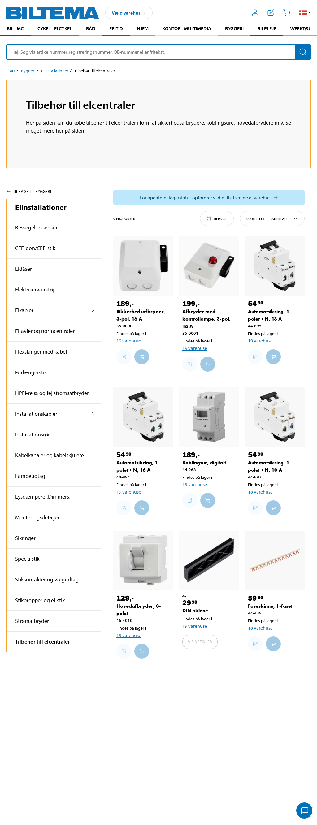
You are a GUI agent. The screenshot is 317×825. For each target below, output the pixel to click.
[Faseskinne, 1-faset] (275, 560)
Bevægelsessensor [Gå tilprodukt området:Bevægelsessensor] (36, 227)
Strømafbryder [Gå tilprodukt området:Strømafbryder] (32, 620)
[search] (158, 52)
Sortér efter (272, 218)
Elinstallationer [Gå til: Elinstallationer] (54, 71)
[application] (304, 811)
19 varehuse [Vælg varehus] (128, 341)
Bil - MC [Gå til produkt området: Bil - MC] (15, 28)
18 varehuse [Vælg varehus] (260, 492)
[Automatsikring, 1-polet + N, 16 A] (143, 417)
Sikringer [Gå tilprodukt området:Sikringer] (25, 538)
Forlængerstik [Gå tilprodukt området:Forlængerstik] (31, 372)
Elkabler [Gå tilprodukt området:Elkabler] (24, 310)
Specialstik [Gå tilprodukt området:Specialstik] (27, 558)
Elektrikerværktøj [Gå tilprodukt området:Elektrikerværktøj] (34, 289)
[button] (305, 12)
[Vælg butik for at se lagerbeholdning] (209, 197)
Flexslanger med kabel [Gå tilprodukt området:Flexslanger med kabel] (41, 351)
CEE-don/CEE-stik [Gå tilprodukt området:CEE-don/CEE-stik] (35, 248)
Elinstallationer (41, 207)
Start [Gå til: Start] (10, 71)
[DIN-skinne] (209, 560)
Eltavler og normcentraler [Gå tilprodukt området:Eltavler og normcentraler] (45, 330)
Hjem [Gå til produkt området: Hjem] (143, 28)
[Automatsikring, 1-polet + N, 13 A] (275, 266)
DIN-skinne (195, 610)
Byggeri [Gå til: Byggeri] (28, 71)
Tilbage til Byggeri (28, 191)
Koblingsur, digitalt (204, 462)
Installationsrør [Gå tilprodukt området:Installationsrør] (32, 434)
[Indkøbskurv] (286, 12)
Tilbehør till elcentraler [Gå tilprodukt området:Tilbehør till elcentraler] (42, 641)
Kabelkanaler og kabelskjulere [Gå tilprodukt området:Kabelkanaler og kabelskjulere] (49, 455)
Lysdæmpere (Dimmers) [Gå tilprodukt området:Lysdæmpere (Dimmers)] (43, 496)
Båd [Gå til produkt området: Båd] (90, 28)
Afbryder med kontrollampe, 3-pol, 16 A (206, 319)
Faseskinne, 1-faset (270, 606)
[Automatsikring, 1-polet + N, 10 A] (275, 417)
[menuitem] (15, 29)
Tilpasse (216, 218)
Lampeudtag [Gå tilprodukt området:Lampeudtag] (30, 475)
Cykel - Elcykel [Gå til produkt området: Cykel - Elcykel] (54, 28)
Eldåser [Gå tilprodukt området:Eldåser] (23, 268)
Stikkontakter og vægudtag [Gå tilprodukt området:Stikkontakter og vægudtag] (47, 579)
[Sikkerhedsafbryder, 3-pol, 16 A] (143, 266)
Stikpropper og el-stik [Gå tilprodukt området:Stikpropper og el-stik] (40, 600)
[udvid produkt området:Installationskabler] (93, 413)
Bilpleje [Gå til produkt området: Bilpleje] (267, 28)
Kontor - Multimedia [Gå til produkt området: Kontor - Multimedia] (186, 28)
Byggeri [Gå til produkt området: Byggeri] (234, 28)
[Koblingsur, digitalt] (209, 417)
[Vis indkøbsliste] (271, 12)
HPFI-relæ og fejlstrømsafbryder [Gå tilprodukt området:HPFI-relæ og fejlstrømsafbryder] (52, 393)
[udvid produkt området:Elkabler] (93, 310)
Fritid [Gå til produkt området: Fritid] (116, 28)
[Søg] (303, 52)
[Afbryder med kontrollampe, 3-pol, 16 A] (209, 266)
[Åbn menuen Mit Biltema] (255, 12)
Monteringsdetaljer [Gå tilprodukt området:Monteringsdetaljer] (37, 517)
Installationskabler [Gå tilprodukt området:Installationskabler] (36, 413)
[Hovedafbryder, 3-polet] (143, 560)
